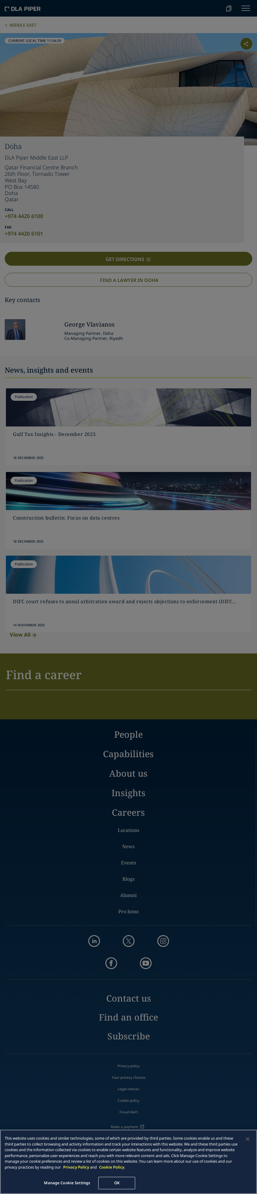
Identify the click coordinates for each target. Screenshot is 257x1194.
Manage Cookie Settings (67, 1182)
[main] (128, 1162)
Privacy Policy (76, 1167)
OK (117, 1182)
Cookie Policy (111, 1167)
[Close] (247, 1139)
